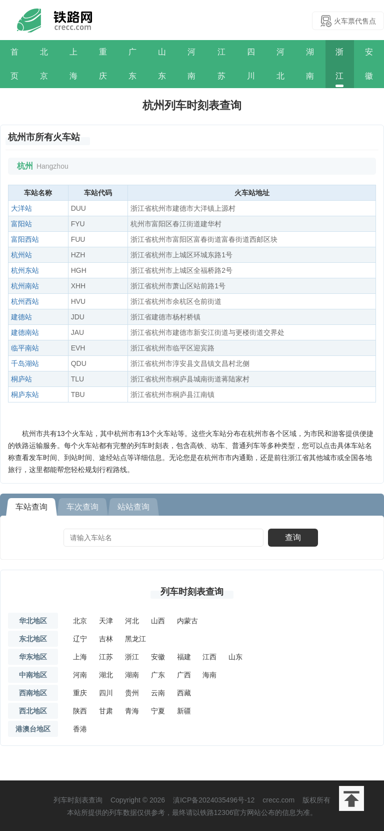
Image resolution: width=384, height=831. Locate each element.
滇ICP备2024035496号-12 (213, 800)
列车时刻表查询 (192, 592)
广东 (132, 64)
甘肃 (106, 711)
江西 (209, 657)
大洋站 (21, 208)
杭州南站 (25, 286)
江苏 (222, 64)
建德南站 (25, 332)
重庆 (103, 64)
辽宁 (80, 639)
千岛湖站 (25, 363)
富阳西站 (25, 239)
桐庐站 (21, 379)
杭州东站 (25, 270)
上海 (74, 64)
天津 (106, 621)
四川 (251, 64)
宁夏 (158, 711)
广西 (184, 675)
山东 (162, 64)
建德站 (21, 317)
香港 (80, 729)
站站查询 (134, 507)
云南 (158, 693)
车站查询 (32, 507)
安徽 (369, 64)
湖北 (106, 675)
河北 (280, 64)
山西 (158, 621)
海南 (209, 675)
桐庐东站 (25, 394)
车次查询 (82, 507)
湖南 (310, 64)
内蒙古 (187, 621)
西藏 (184, 693)
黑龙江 (135, 639)
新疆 (184, 711)
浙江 (340, 64)
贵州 (132, 693)
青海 (132, 711)
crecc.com (278, 800)
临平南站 (25, 348)
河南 (192, 64)
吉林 (106, 639)
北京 (44, 64)
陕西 (80, 711)
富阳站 (21, 224)
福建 (184, 657)
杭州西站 (25, 301)
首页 (14, 64)
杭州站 (21, 255)
